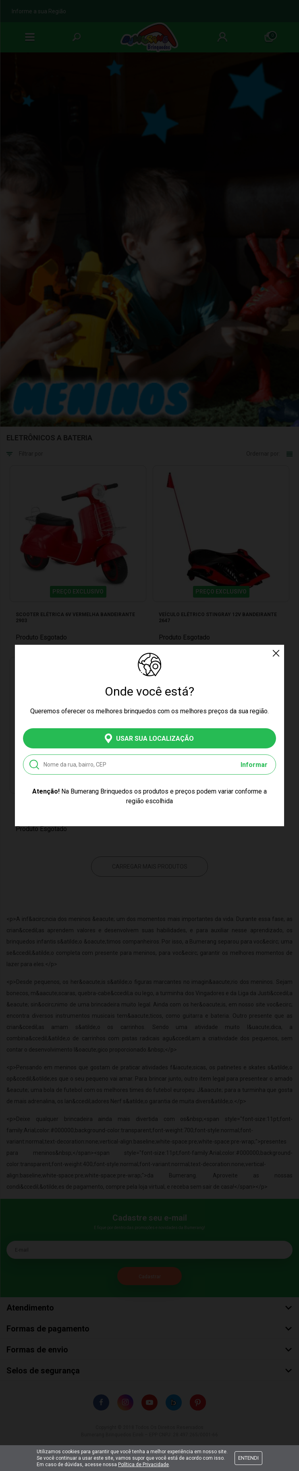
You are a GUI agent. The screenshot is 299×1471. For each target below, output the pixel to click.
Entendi (248, 1458)
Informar (254, 765)
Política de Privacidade (143, 1464)
